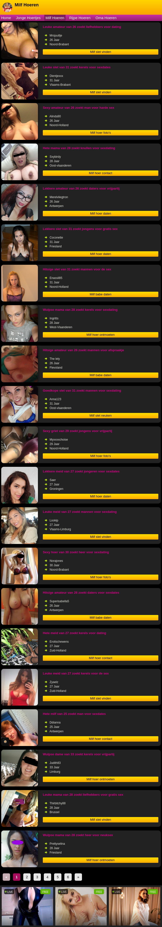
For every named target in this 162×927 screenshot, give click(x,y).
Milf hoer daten (100, 213)
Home (6, 18)
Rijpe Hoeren (80, 18)
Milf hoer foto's (100, 132)
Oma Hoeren (105, 18)
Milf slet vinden (100, 52)
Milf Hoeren (55, 18)
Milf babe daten (101, 294)
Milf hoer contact (100, 173)
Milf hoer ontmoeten (101, 335)
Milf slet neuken (101, 415)
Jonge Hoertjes (28, 18)
